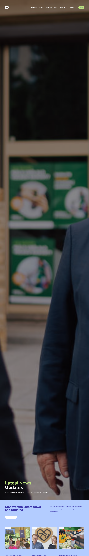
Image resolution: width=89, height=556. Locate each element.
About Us (56, 7)
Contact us (72, 7)
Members (41, 7)
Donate (81, 7)
